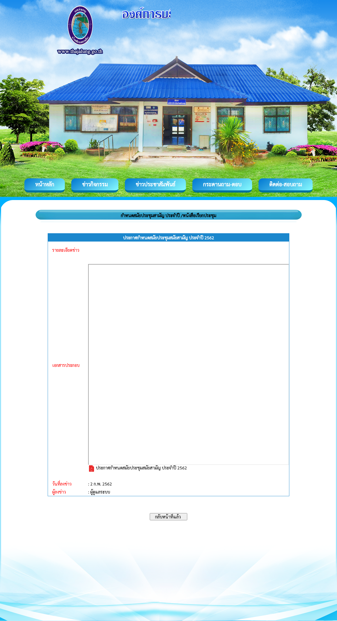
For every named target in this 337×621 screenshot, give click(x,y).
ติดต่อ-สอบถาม (285, 184)
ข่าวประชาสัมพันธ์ (155, 184)
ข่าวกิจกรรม (95, 184)
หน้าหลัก (44, 184)
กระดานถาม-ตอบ (222, 184)
